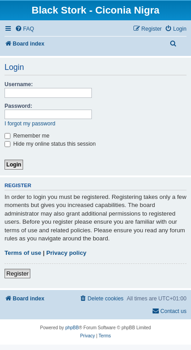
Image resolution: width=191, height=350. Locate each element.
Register (17, 273)
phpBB (72, 327)
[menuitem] (24, 29)
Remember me (27, 136)
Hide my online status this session (50, 144)
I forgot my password (30, 123)
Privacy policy (66, 252)
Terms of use (23, 252)
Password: (18, 106)
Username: (19, 84)
